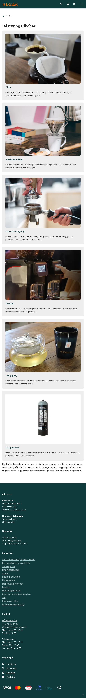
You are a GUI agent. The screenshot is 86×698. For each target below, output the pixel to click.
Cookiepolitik (8, 566)
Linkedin (8, 672)
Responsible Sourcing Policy (16, 563)
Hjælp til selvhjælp (11, 577)
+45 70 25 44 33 (18, 509)
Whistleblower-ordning (13, 604)
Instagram (9, 668)
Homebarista (8, 580)
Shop (10, 16)
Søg (4, 597)
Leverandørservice (11, 590)
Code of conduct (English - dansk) (18, 559)
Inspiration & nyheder (12, 584)
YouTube (8, 677)
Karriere (6, 587)
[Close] (81, 4)
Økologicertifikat (10, 601)
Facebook (9, 664)
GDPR (5, 573)
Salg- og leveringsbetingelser (16, 594)
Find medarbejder (10, 570)
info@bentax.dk (9, 620)
